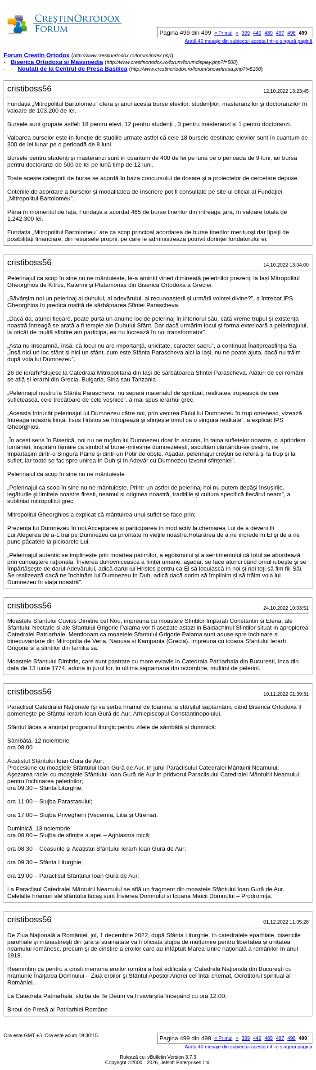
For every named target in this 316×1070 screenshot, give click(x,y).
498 (291, 33)
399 (246, 33)
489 (269, 33)
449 (257, 33)
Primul (223, 33)
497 (280, 33)
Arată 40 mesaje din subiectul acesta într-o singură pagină (248, 41)
